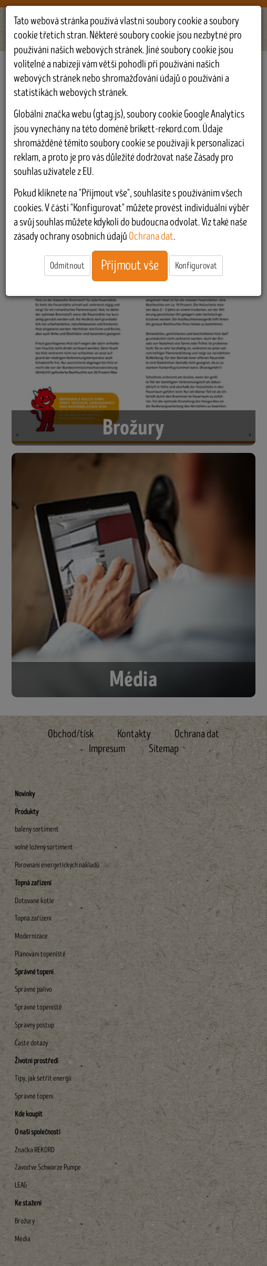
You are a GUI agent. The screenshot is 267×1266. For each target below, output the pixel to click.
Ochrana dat (151, 236)
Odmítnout (67, 265)
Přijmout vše (130, 265)
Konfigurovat (196, 265)
